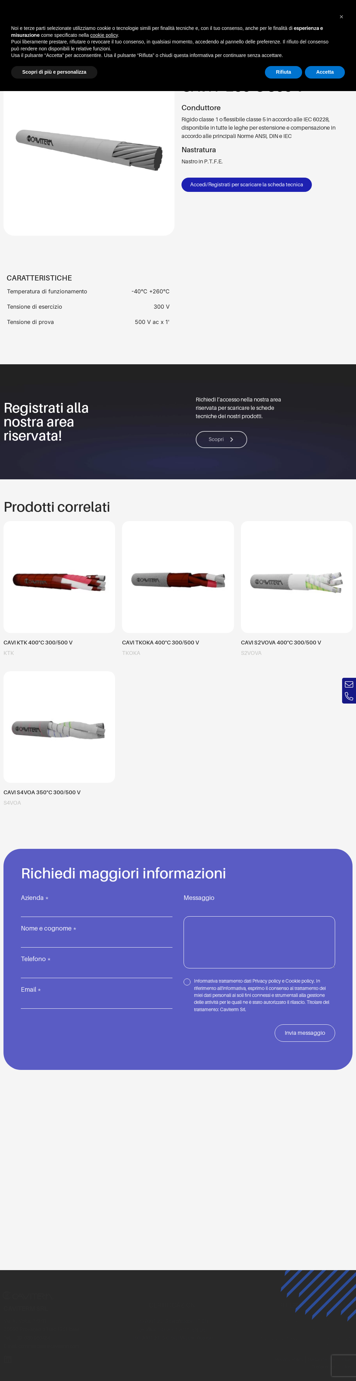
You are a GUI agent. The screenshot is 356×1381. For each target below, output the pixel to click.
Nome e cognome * (96, 934)
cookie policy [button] (104, 35)
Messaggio (259, 932)
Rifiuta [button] (283, 72)
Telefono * (96, 965)
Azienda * (96, 904)
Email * (96, 995)
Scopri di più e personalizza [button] (54, 72)
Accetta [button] (325, 72)
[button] (341, 16)
